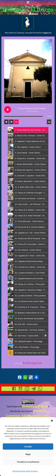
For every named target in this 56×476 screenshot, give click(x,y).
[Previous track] (6, 121)
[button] (51, 420)
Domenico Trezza (35, 406)
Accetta (28, 446)
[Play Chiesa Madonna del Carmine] (7, 109)
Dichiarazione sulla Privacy (25, 471)
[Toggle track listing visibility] (49, 121)
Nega (28, 454)
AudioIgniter (32, 363)
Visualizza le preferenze (28, 462)
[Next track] (11, 121)
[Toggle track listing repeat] (16, 121)
